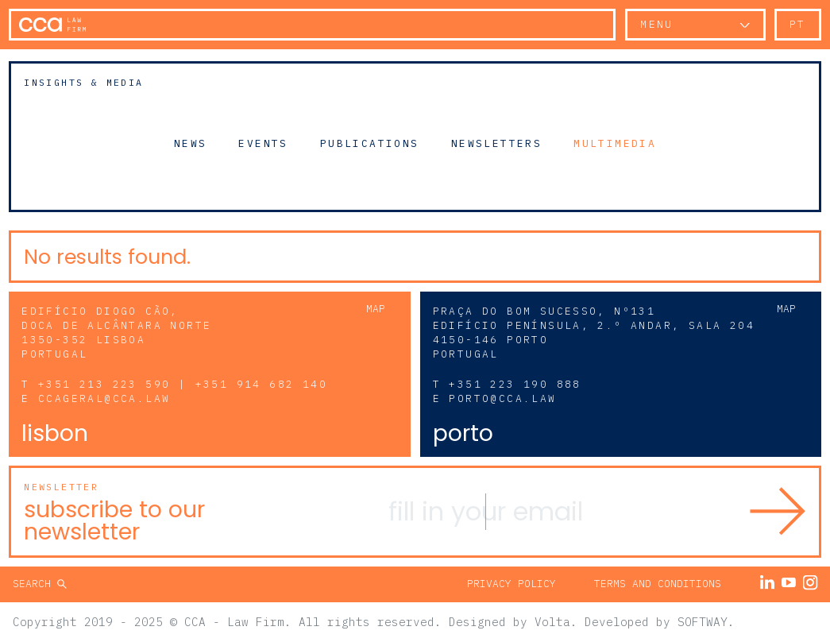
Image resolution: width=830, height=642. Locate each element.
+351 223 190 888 (515, 384)
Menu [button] (657, 24)
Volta (552, 621)
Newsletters (496, 143)
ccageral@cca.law (104, 398)
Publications (369, 143)
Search (35, 583)
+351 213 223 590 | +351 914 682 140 (182, 384)
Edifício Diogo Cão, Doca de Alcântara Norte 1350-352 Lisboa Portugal (116, 332)
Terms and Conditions (657, 583)
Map (375, 308)
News (190, 143)
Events (263, 143)
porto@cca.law (502, 398)
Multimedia (614, 143)
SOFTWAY (703, 621)
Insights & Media (83, 82)
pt (797, 24)
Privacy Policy (511, 583)
